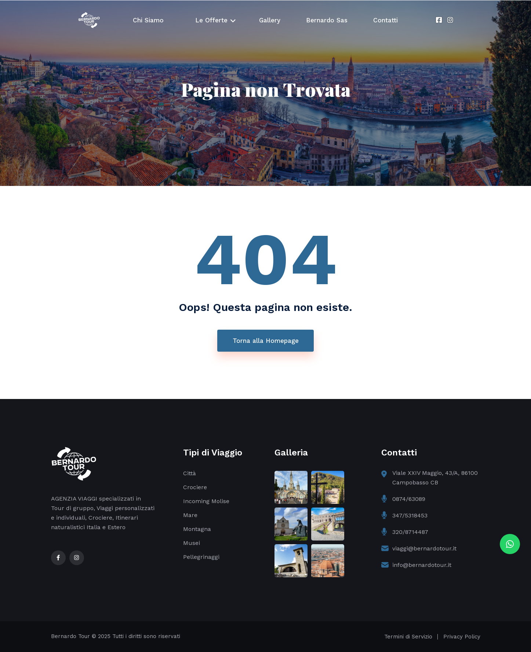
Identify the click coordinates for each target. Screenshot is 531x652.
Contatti (385, 20)
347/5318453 (410, 515)
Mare (190, 515)
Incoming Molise (206, 501)
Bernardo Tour (70, 636)
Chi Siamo (148, 20)
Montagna (197, 528)
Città (189, 473)
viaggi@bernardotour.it (424, 548)
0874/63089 (408, 498)
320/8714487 (410, 531)
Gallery (269, 20)
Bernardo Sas (327, 20)
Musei (191, 542)
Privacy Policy (461, 636)
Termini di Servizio (408, 636)
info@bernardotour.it (421, 564)
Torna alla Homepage (266, 340)
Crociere (195, 487)
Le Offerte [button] (211, 20)
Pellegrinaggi (201, 556)
